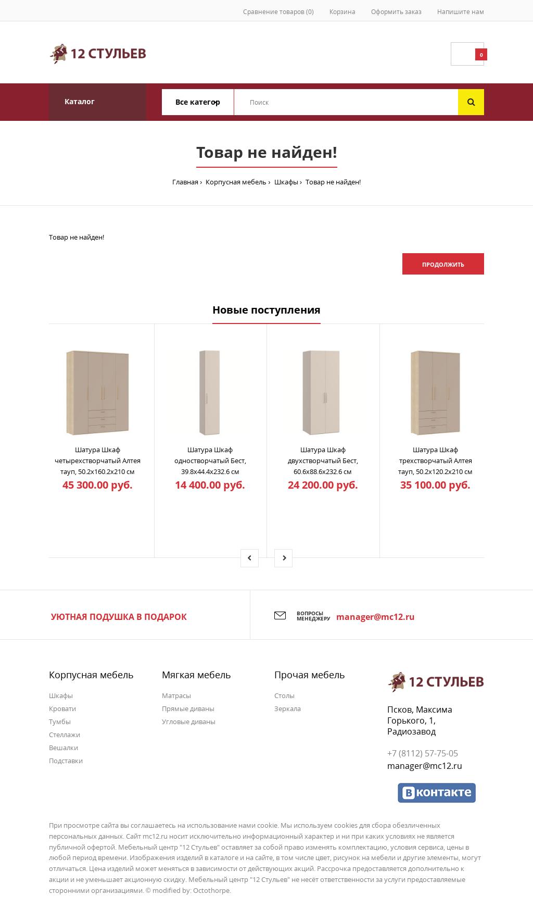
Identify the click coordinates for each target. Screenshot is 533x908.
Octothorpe (211, 890)
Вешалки (63, 747)
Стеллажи (64, 734)
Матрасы (176, 695)
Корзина (342, 11)
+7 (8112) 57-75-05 (422, 753)
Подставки (66, 760)
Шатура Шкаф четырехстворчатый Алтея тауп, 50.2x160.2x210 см (98, 460)
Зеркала (287, 708)
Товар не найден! (332, 181)
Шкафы (285, 181)
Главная (185, 181)
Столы (284, 695)
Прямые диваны (188, 708)
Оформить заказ (396, 11)
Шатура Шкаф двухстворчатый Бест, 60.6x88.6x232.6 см (323, 460)
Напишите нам (460, 11)
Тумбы (60, 721)
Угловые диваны (188, 721)
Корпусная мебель (235, 181)
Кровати (62, 708)
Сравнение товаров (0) (278, 11)
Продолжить (443, 264)
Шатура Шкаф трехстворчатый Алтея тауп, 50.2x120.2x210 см (435, 460)
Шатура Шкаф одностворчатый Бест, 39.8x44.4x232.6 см (210, 460)
